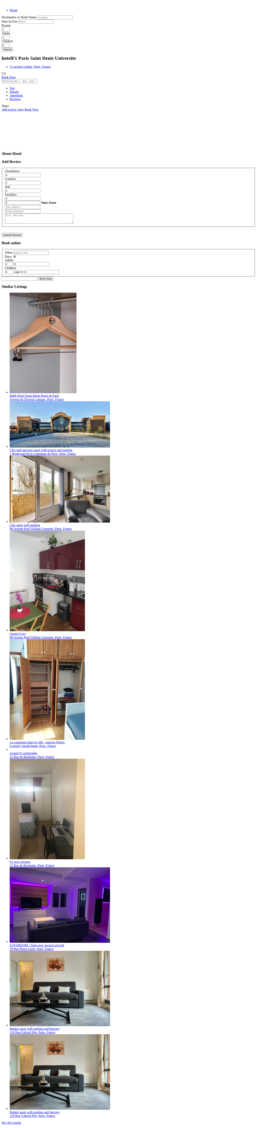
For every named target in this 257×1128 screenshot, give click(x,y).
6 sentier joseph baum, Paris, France (33, 747)
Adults (6, 33)
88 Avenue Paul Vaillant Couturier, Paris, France (41, 639)
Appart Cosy (18, 635)
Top (12, 88)
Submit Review (12, 236)
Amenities (16, 95)
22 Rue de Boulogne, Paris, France (32, 758)
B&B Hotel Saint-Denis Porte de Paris (34, 397)
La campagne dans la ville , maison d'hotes (37, 744)
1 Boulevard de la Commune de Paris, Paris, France (43, 455)
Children (7, 41)
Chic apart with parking (25, 527)
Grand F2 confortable (23, 755)
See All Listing (11, 1124)
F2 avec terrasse (20, 863)
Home (13, 10)
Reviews (15, 99)
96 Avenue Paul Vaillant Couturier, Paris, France (41, 530)
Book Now (9, 77)
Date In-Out (10, 21)
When (9, 254)
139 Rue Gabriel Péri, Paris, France (32, 1034)
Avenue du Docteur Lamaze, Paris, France (37, 401)
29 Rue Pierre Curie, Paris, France (32, 950)
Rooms (6, 25)
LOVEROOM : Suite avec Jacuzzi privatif (37, 947)
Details (14, 92)
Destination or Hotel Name (19, 17)
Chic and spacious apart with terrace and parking (41, 452)
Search (7, 49)
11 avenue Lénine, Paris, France (30, 66)
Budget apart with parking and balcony (35, 1030)
